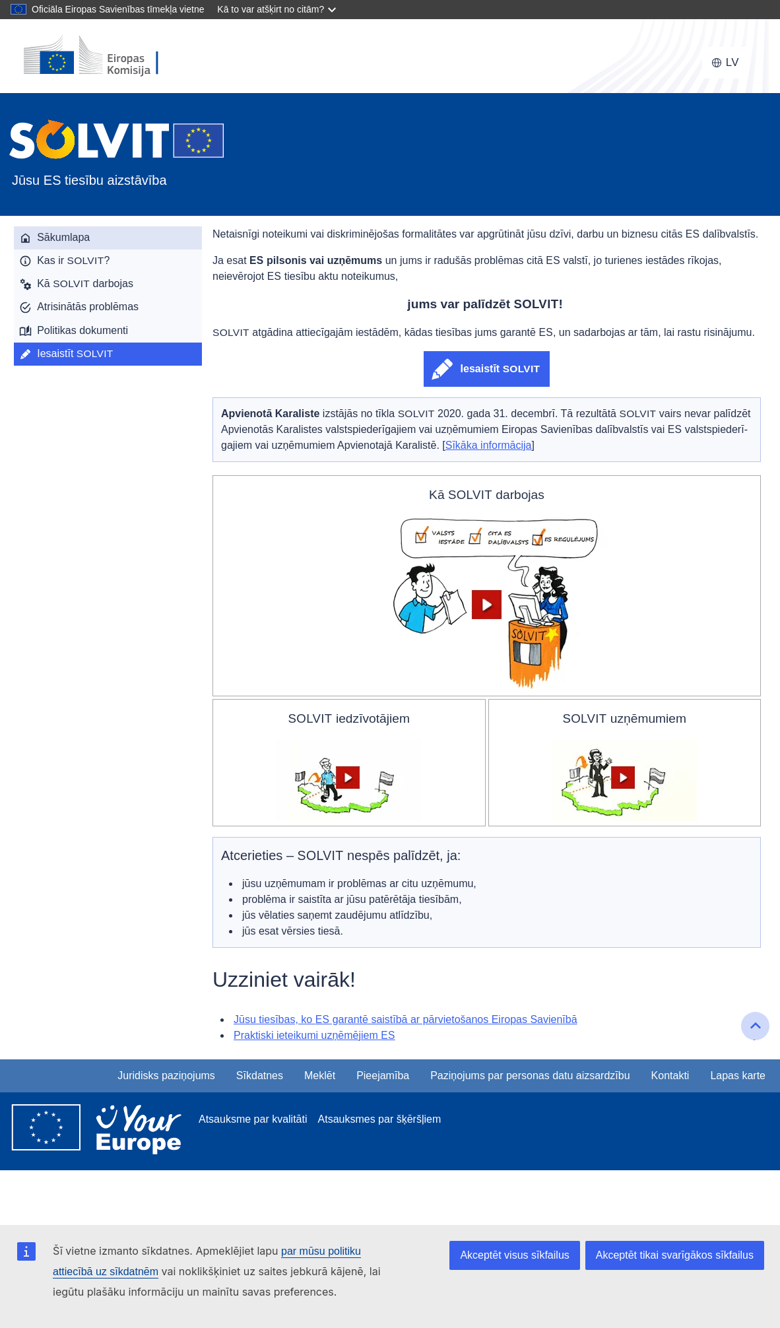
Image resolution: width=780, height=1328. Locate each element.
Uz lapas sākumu (756, 1038)
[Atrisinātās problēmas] (108, 307)
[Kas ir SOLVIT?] (108, 261)
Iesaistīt (500, 368)
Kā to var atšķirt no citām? (270, 9)
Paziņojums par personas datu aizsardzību (530, 1075)
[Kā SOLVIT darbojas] (108, 284)
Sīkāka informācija (488, 445)
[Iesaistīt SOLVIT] (108, 354)
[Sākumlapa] (108, 237)
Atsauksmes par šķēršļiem (379, 1119)
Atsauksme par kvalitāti (253, 1119)
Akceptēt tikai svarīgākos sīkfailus (675, 1255)
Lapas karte (737, 1075)
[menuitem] (108, 237)
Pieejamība (382, 1075)
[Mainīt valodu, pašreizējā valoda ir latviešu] (725, 63)
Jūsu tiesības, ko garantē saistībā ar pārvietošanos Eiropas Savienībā (405, 1019)
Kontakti (670, 1075)
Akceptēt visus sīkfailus (514, 1255)
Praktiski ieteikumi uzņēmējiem (314, 1035)
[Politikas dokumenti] (108, 331)
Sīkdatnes (259, 1075)
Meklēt (319, 1075)
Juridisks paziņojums (166, 1075)
